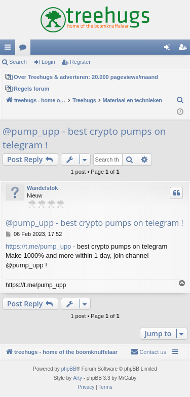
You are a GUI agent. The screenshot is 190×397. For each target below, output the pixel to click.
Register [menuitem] (184, 49)
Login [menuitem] (169, 49)
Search (18, 62)
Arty (77, 378)
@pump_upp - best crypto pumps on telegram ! (84, 138)
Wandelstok (42, 188)
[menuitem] (180, 100)
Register (80, 62)
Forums (24, 49)
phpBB (69, 369)
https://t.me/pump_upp (38, 246)
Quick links (9, 49)
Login (48, 62)
